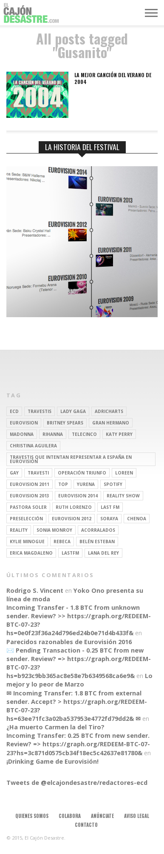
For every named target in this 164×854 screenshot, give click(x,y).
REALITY (19, 530)
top (63, 484)
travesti (38, 473)
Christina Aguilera (33, 446)
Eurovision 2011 (29, 484)
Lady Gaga (73, 411)
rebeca (62, 541)
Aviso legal (136, 815)
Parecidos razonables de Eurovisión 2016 (69, 642)
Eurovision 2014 (78, 496)
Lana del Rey (103, 553)
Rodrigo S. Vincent (34, 590)
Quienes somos (31, 815)
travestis (39, 411)
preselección (26, 519)
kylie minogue (27, 541)
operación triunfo (82, 473)
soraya (109, 519)
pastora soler (28, 507)
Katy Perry (119, 434)
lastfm (70, 553)
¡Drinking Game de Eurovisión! (52, 761)
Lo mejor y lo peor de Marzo (79, 680)
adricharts (109, 411)
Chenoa (136, 519)
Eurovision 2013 (29, 496)
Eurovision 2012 (71, 519)
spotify (113, 484)
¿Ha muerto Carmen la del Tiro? (55, 727)
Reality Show (123, 496)
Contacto (86, 824)
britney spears (65, 423)
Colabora (70, 815)
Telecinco (84, 434)
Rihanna (52, 434)
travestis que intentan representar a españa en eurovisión (71, 459)
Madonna (22, 434)
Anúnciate (102, 815)
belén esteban (97, 541)
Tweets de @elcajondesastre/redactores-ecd (76, 783)
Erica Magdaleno (31, 553)
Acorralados (98, 530)
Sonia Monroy (54, 530)
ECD (14, 411)
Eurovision (24, 423)
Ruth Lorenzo (74, 507)
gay (14, 473)
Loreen (124, 473)
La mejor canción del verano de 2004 (112, 78)
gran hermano (110, 423)
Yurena (86, 484)
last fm (110, 507)
